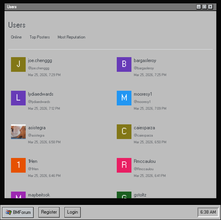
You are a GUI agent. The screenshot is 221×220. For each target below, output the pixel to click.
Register (49, 212)
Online (16, 37)
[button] (18, 212)
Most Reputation (71, 37)
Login (72, 212)
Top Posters (40, 37)
